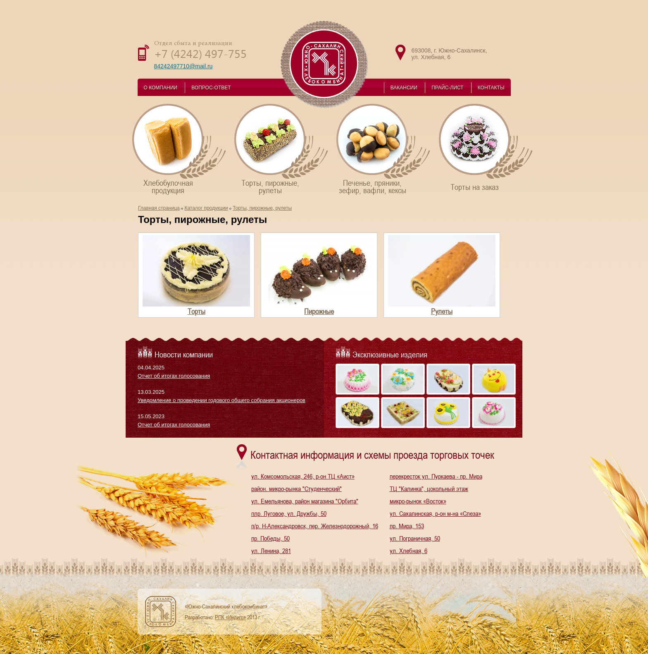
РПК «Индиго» (230, 617)
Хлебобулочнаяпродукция (179, 148)
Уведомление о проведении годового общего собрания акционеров (221, 400)
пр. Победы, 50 (270, 538)
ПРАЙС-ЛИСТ (447, 88)
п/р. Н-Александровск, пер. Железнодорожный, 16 (314, 525)
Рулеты (442, 311)
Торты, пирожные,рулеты (281, 148)
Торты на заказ (486, 147)
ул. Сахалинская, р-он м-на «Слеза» (435, 513)
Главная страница (159, 208)
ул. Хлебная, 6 (408, 550)
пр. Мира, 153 (407, 525)
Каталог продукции (206, 208)
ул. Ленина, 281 (271, 550)
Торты (196, 311)
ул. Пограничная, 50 (415, 538)
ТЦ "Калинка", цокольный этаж (429, 488)
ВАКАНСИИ (404, 88)
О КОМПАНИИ (160, 88)
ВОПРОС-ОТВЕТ (211, 88)
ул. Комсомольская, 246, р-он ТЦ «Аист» (303, 476)
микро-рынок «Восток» (418, 501)
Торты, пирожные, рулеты (262, 208)
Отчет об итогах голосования (174, 376)
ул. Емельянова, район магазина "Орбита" (304, 501)
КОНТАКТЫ (491, 88)
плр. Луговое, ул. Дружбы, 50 (288, 513)
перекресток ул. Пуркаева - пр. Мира (436, 476)
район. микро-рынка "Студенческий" (296, 488)
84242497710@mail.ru (183, 66)
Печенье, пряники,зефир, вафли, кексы (383, 148)
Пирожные (319, 311)
